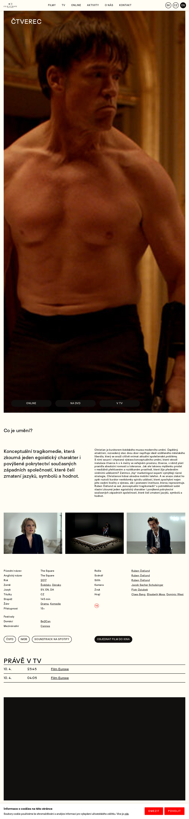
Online (76, 5)
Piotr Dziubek (139, 589)
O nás (109, 5)
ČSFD (9, 639)
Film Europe (60, 669)
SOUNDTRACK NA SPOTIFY (51, 639)
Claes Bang (138, 594)
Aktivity (93, 5)
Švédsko (46, 585)
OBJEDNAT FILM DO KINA (113, 639)
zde (126, 814)
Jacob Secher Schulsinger (147, 585)
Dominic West (175, 594)
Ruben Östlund (140, 570)
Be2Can (46, 621)
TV (63, 5)
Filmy (52, 5)
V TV (120, 403)
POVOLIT (174, 811)
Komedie (55, 603)
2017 (44, 580)
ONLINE (31, 403)
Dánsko (56, 585)
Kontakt (125, 5)
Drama (45, 603)
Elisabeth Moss (156, 594)
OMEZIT (153, 811)
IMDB (24, 639)
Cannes (45, 626)
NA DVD (75, 403)
